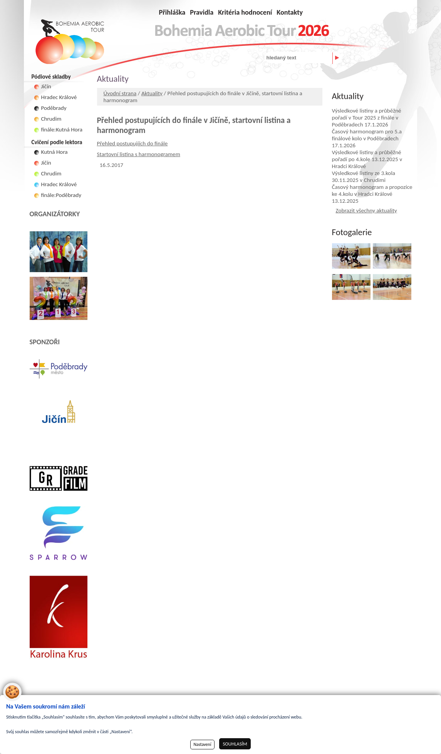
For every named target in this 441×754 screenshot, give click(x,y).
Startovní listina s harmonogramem (138, 154)
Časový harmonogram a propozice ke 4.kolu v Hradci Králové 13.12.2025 (372, 193)
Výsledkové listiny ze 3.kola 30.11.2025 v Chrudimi (364, 176)
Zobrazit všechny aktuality (366, 210)
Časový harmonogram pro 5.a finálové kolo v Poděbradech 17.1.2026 (367, 138)
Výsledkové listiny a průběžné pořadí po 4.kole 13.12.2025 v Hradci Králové (367, 159)
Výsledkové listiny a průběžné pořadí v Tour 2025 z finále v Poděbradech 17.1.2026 (366, 117)
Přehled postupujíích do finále (132, 143)
